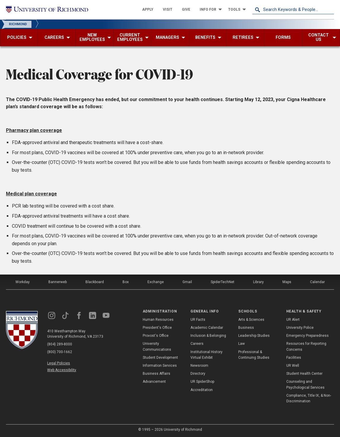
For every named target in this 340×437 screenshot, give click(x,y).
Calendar (317, 282)
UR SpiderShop (202, 381)
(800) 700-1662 (59, 352)
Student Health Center (304, 373)
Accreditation (201, 390)
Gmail (187, 282)
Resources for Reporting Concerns (306, 346)
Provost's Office (156, 336)
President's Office (157, 328)
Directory (197, 373)
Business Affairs (156, 373)
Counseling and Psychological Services (305, 384)
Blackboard (94, 282)
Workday (22, 282)
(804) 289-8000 (59, 344)
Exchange (155, 282)
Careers (197, 344)
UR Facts (197, 320)
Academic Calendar (206, 328)
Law (241, 344)
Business (246, 328)
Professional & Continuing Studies (253, 355)
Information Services (160, 365)
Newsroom (199, 365)
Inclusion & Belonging (208, 336)
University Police (300, 328)
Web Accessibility (61, 370)
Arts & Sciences (251, 320)
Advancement (154, 381)
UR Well (292, 365)
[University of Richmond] (47, 9)
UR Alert (293, 320)
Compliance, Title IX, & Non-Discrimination (308, 398)
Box (126, 282)
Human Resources (158, 320)
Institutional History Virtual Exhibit (206, 355)
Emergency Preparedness (307, 336)
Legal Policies (58, 363)
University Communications (157, 346)
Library (258, 282)
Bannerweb (57, 282)
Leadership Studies (254, 336)
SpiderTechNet (222, 282)
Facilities (293, 357)
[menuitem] (147, 9)
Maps (286, 282)
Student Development (160, 357)
